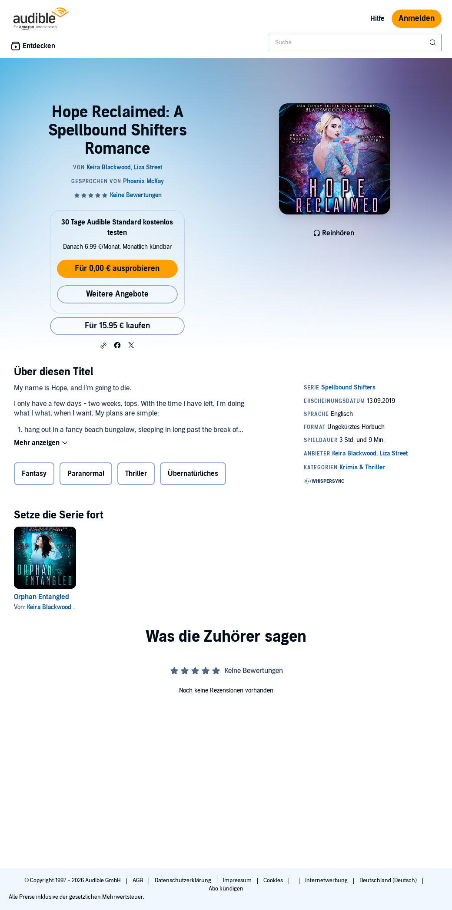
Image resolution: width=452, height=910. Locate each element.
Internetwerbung (327, 880)
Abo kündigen (226, 888)
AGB (138, 880)
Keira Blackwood (49, 607)
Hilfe (377, 18)
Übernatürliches (193, 473)
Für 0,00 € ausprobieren (117, 268)
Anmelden (417, 18)
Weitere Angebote (117, 294)
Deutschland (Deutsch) (388, 880)
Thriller (136, 473)
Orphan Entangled (41, 597)
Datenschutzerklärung (184, 880)
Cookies (273, 880)
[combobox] (355, 42)
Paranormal (85, 473)
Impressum (238, 880)
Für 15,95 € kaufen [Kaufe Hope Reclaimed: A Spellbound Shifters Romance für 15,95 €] (117, 325)
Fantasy (34, 473)
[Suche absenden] (434, 42)
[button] (103, 345)
